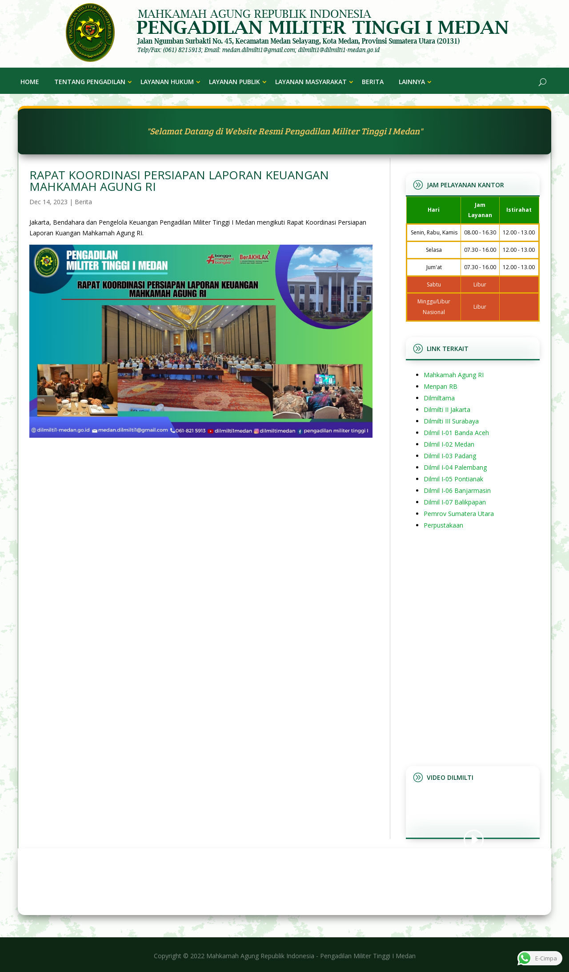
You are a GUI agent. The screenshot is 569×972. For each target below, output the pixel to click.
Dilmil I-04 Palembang (455, 467)
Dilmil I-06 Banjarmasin (457, 490)
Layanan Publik (234, 81)
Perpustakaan (443, 525)
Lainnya (412, 81)
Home (29, 81)
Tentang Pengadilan (89, 81)
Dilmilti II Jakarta (447, 409)
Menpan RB (440, 386)
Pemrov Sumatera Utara (459, 513)
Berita (373, 81)
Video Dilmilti (450, 777)
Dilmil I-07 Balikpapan (455, 502)
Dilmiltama (439, 398)
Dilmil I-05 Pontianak (453, 479)
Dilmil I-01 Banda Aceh (456, 432)
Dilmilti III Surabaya (451, 421)
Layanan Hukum (167, 81)
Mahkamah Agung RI (454, 375)
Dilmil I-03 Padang (450, 456)
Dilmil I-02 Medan (449, 444)
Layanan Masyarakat (311, 81)
